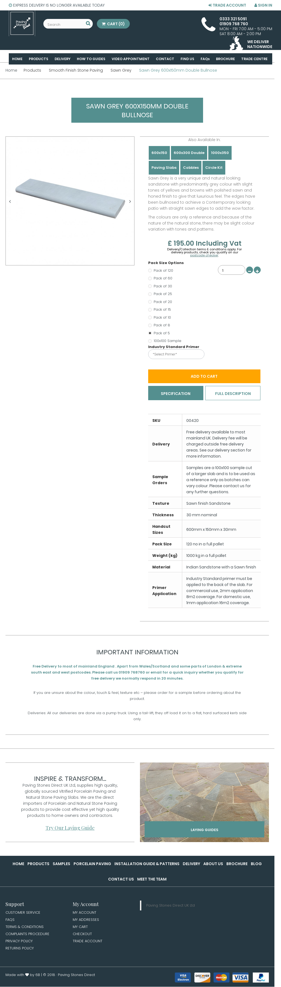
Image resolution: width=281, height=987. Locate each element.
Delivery (191, 864)
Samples (61, 864)
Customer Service (23, 913)
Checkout (83, 935)
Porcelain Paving (92, 864)
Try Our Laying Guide (70, 828)
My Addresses (86, 921)
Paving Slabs (163, 167)
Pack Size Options (166, 262)
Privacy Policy (20, 943)
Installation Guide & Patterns (146, 864)
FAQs (10, 921)
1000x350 (220, 152)
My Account (85, 913)
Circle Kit (214, 167)
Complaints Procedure (28, 935)
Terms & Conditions (25, 928)
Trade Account (227, 5)
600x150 (159, 152)
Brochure (237, 864)
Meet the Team (152, 880)
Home (18, 864)
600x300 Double (189, 152)
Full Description (233, 394)
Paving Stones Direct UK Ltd (170, 906)
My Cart (81, 928)
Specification (175, 394)
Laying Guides (204, 832)
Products (38, 864)
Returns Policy (20, 950)
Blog (256, 864)
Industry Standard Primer (174, 346)
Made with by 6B (22, 977)
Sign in (263, 5)
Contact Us (121, 880)
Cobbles (191, 167)
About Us (213, 864)
